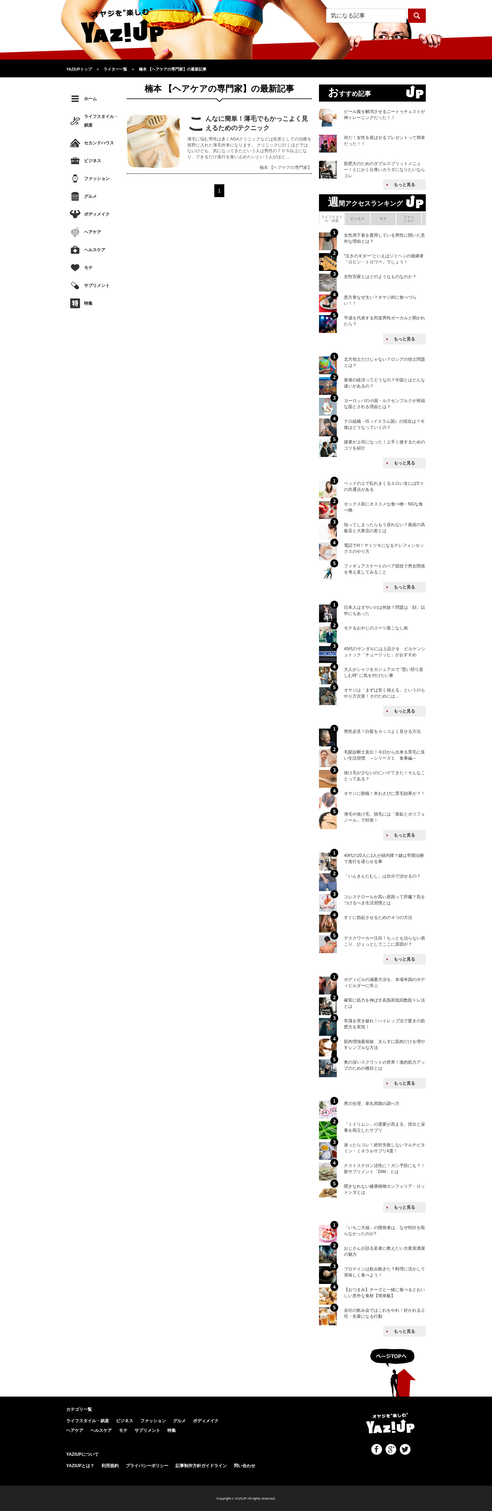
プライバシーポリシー (147, 1465)
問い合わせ (244, 1465)
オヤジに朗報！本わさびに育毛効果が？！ (384, 793)
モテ (88, 267)
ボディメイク (97, 214)
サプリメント (97, 285)
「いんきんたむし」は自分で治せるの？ (382, 876)
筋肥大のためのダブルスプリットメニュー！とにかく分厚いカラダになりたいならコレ (384, 169)
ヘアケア (92, 232)
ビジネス (92, 160)
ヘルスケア (94, 249)
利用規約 (110, 1465)
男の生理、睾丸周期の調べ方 (371, 1103)
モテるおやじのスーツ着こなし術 (376, 628)
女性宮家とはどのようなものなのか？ (380, 276)
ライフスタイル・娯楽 (101, 121)
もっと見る (404, 184)
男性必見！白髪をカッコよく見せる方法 (382, 731)
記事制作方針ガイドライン (201, 1465)
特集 (88, 303)
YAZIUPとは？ (80, 1465)
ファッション (97, 178)
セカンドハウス (99, 142)
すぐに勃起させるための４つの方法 (378, 917)
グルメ (90, 196)
